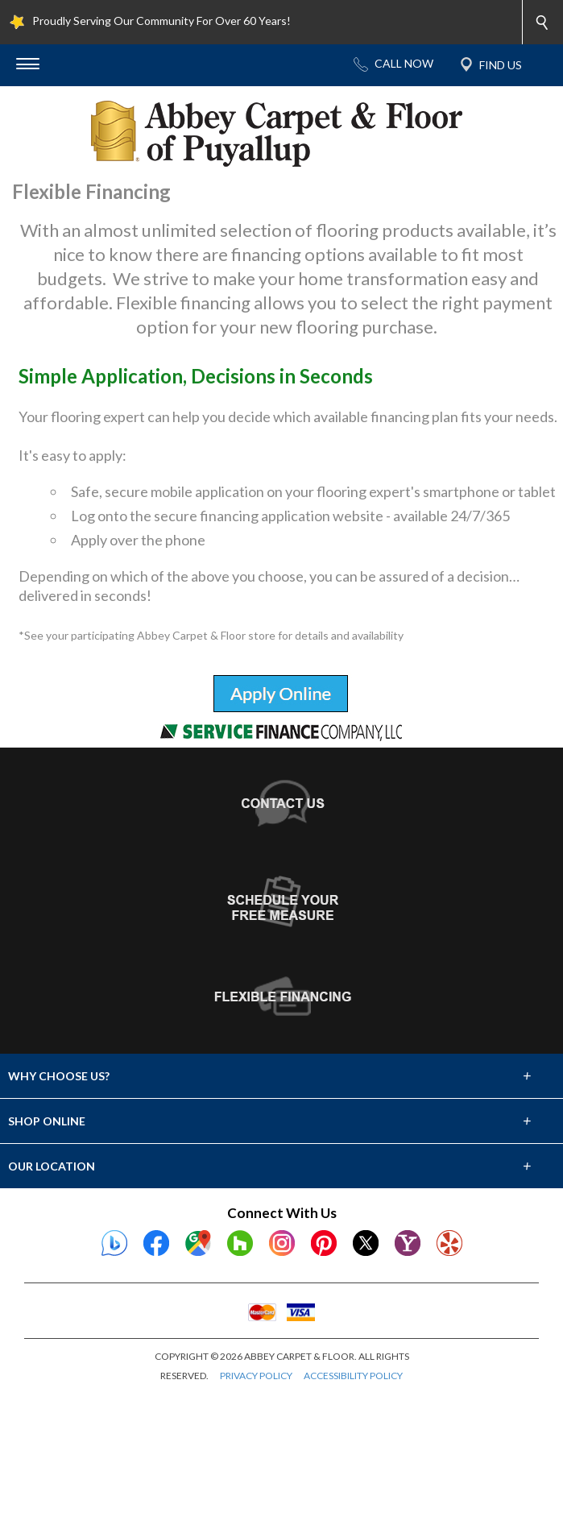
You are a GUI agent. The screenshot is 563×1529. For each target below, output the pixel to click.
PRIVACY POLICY (256, 1493)
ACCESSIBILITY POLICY (353, 1493)
